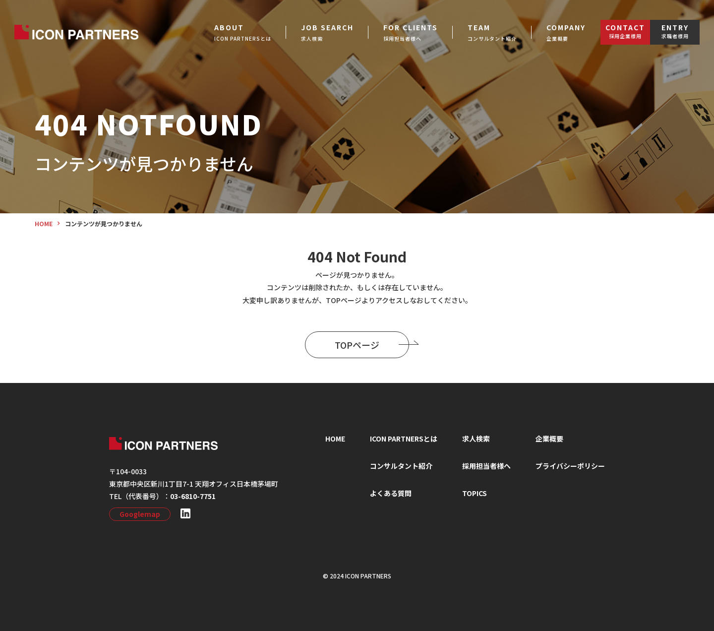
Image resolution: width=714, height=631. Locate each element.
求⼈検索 (476, 438)
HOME (335, 438)
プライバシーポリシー (570, 466)
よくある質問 (391, 493)
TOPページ (372, 344)
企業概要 (549, 438)
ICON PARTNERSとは (403, 438)
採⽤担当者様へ (486, 466)
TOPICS (474, 493)
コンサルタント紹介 (401, 466)
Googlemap (139, 514)
